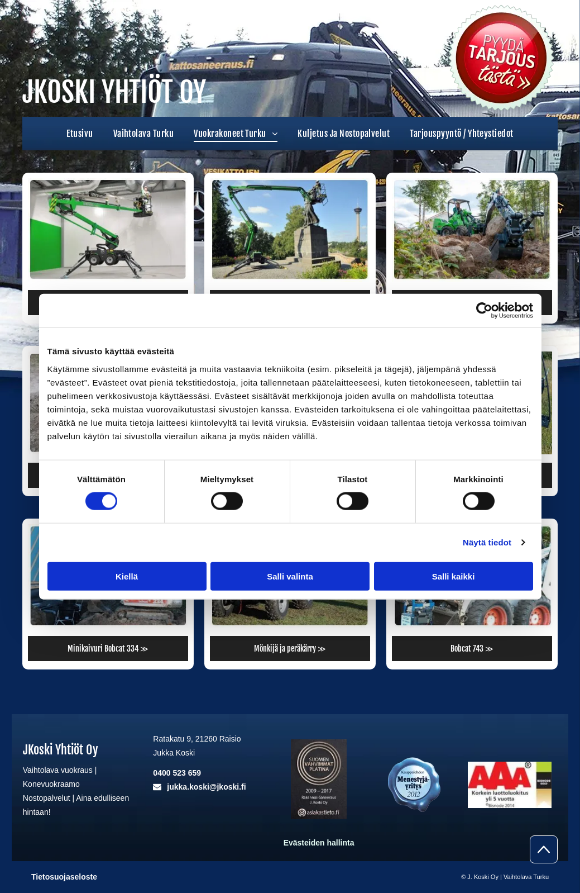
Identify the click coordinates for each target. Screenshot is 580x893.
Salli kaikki (453, 576)
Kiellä (127, 576)
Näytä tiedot (487, 542)
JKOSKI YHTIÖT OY (114, 92)
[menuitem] (79, 133)
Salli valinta (290, 576)
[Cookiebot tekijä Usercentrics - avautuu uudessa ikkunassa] (484, 310)
